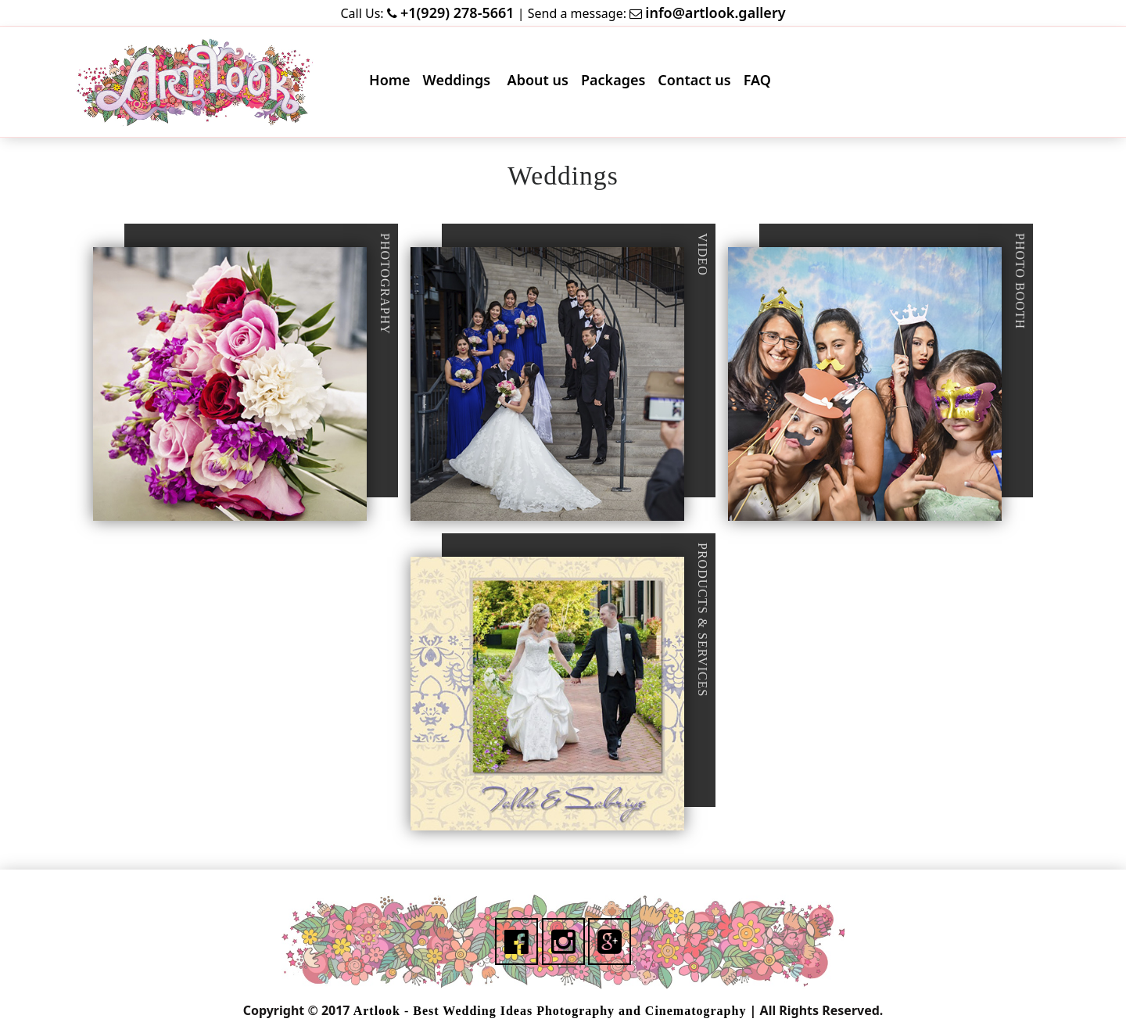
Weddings (461, 83)
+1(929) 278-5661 (457, 12)
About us (541, 83)
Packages (616, 83)
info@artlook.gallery (715, 12)
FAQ (760, 83)
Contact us (697, 83)
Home (393, 83)
